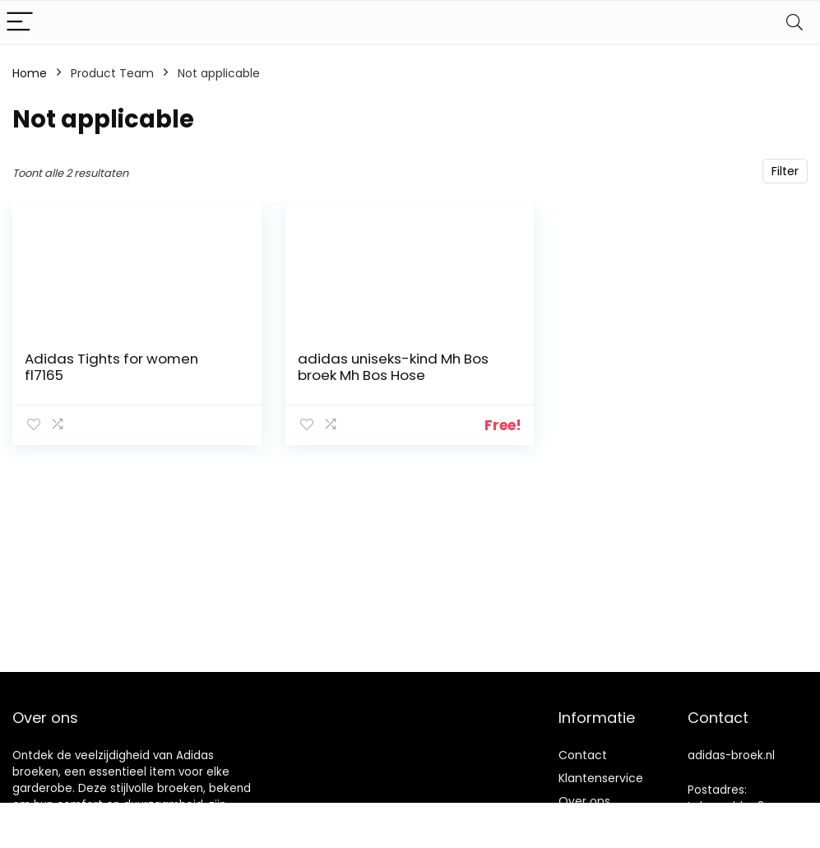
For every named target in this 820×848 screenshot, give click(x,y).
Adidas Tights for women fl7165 (111, 367)
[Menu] (19, 22)
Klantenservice (600, 778)
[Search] (794, 22)
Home (29, 73)
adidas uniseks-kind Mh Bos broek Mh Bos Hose (393, 367)
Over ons (584, 801)
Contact (582, 755)
